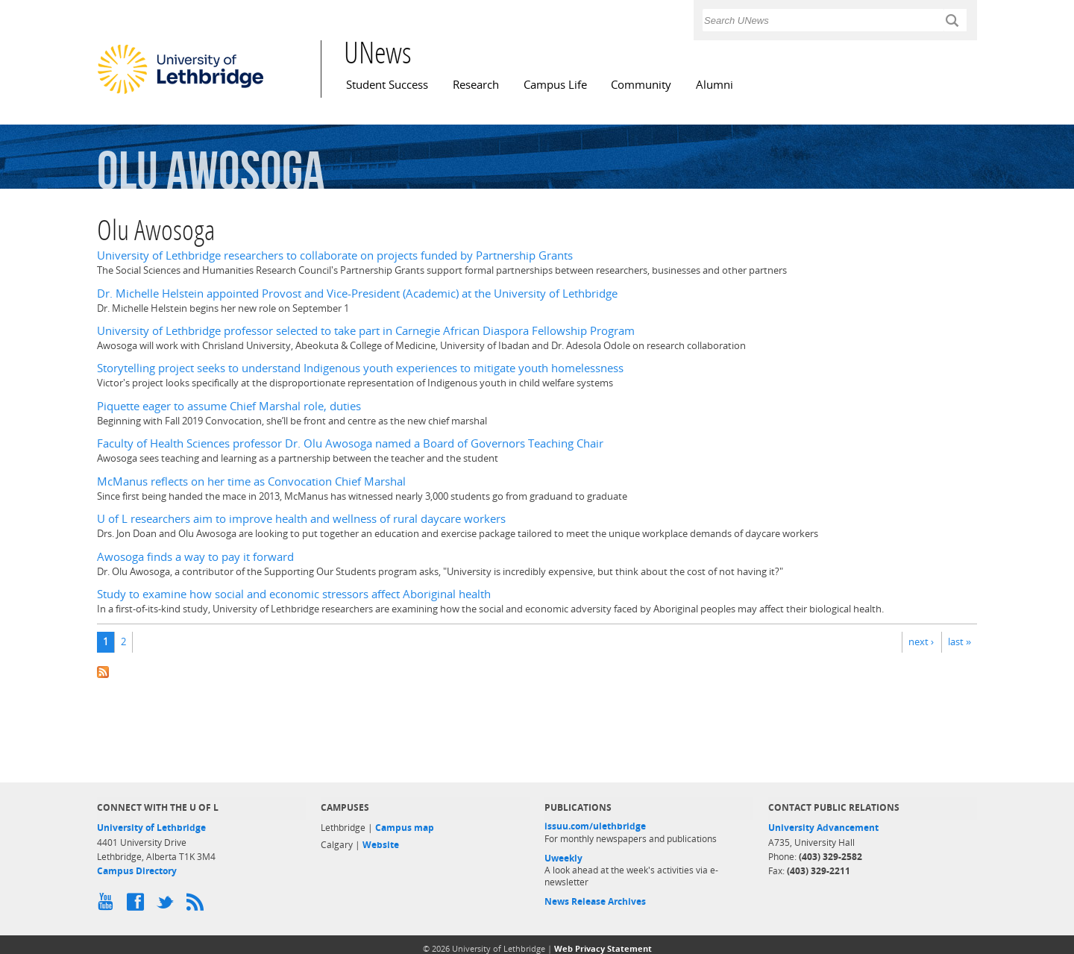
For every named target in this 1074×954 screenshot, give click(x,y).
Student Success (387, 84)
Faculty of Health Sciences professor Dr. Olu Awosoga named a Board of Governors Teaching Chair (350, 443)
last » (959, 641)
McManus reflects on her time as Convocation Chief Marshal (251, 481)
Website (380, 844)
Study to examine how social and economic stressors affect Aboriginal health (294, 594)
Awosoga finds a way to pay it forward (195, 557)
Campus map (404, 827)
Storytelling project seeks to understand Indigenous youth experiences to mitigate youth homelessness (360, 368)
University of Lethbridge (151, 827)
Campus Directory (137, 870)
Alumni (714, 84)
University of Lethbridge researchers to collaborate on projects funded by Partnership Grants (335, 255)
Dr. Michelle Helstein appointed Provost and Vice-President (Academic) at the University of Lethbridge (357, 293)
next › (921, 641)
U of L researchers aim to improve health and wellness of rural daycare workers (301, 519)
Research (476, 84)
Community (641, 84)
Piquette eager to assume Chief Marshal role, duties (229, 406)
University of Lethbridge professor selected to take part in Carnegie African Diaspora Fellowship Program (366, 331)
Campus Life (555, 84)
